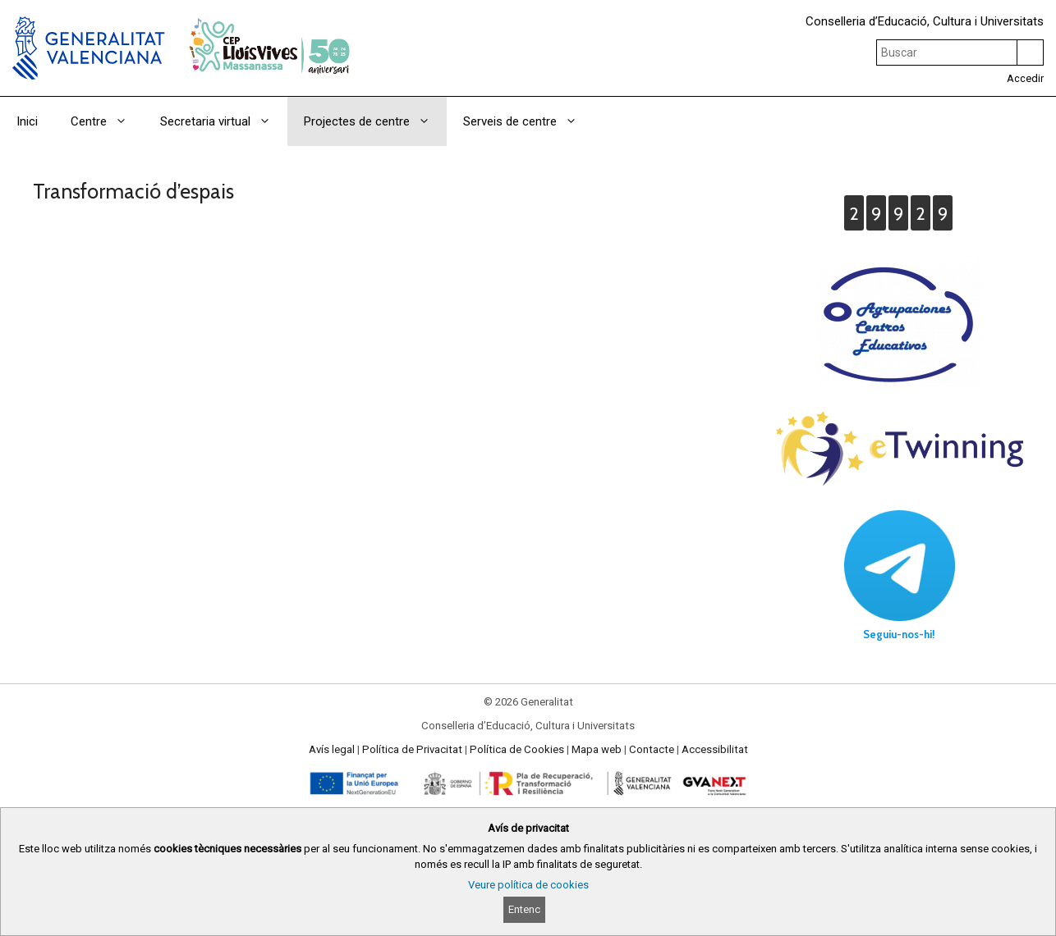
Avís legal (332, 749)
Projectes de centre (375, 121)
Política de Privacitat (412, 749)
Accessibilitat (715, 749)
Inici (27, 121)
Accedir (1025, 78)
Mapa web (597, 749)
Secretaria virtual (223, 121)
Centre (107, 121)
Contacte (651, 749)
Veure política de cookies (528, 885)
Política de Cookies (517, 749)
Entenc (524, 909)
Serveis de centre (528, 121)
